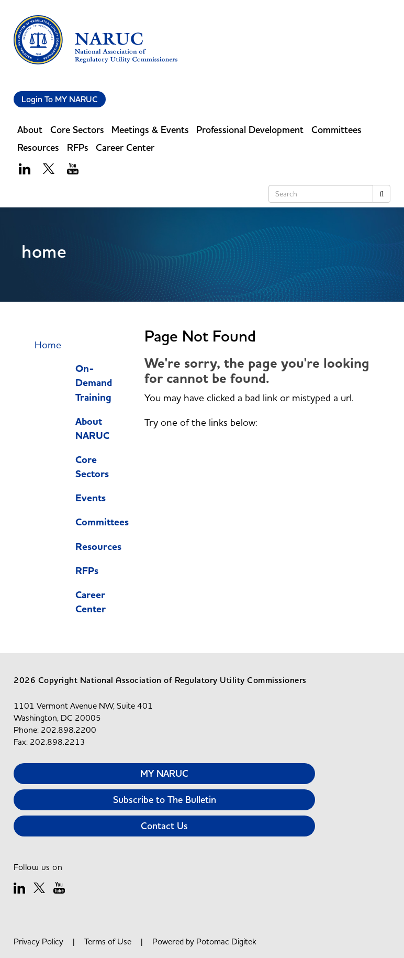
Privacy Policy (38, 941)
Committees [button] (336, 130)
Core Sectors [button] (77, 130)
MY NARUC (164, 773)
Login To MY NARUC (59, 99)
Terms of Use (107, 941)
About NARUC (92, 429)
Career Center (90, 602)
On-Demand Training (93, 383)
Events (90, 498)
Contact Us (164, 826)
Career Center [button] (125, 147)
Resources (98, 547)
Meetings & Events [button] (150, 130)
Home (48, 344)
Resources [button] (38, 147)
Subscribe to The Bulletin (164, 800)
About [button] (29, 130)
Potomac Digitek (226, 941)
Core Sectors (92, 467)
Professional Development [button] (250, 130)
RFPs (77, 147)
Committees (102, 522)
